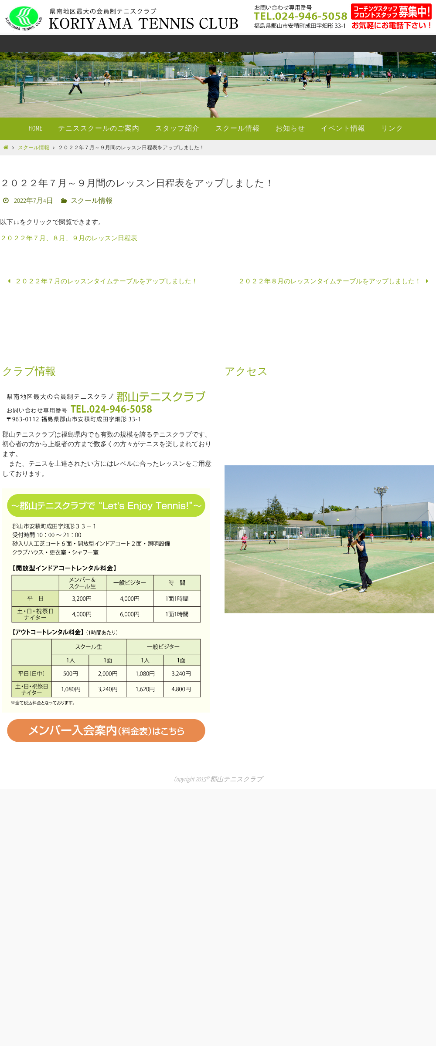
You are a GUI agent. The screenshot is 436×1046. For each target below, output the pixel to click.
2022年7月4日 (33, 201)
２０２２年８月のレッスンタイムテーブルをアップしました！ (335, 281)
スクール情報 (33, 148)
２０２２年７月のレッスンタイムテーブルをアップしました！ (101, 281)
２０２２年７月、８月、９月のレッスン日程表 (68, 238)
